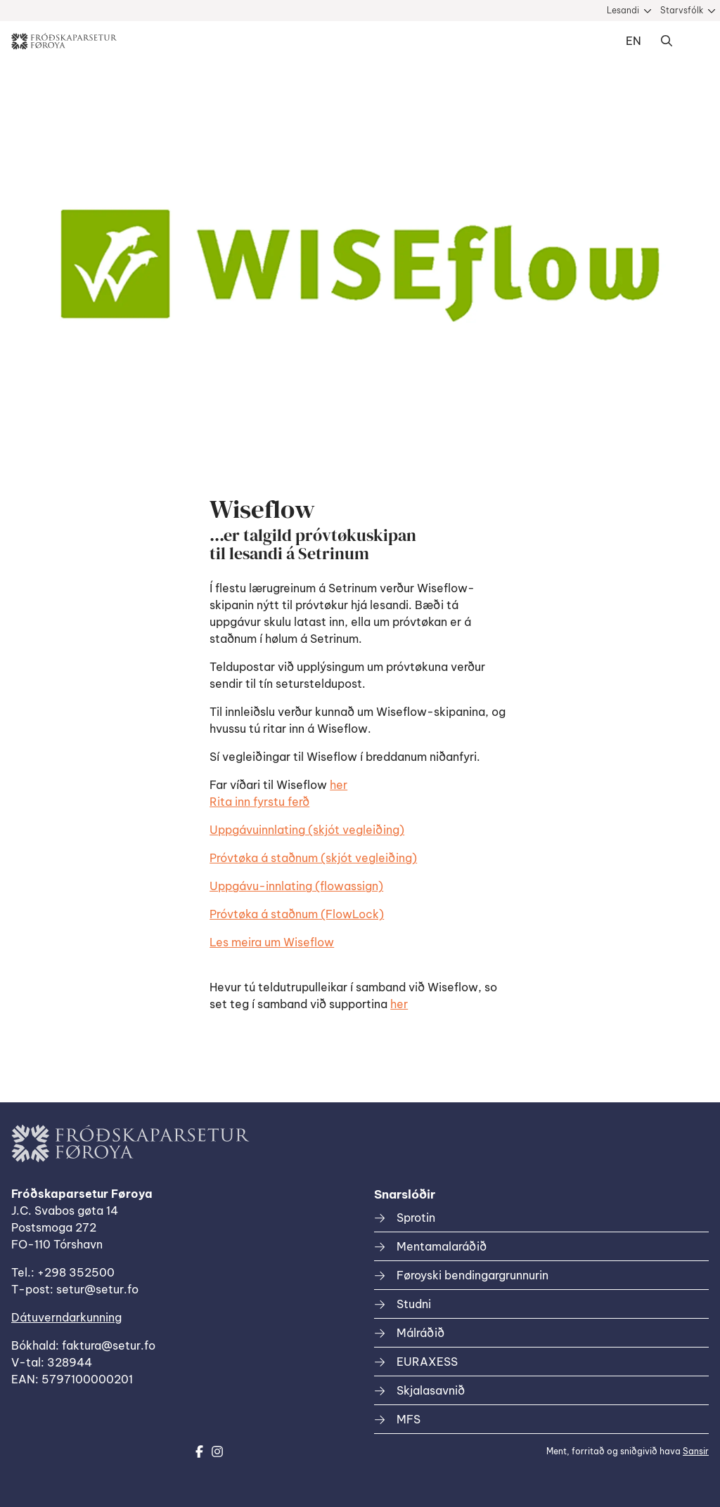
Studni (414, 1304)
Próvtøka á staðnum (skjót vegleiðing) (313, 858)
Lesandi (623, 10)
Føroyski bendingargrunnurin (472, 1275)
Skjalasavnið (431, 1390)
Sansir (696, 1451)
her (338, 785)
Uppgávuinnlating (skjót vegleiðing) (307, 830)
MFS (408, 1419)
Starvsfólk (681, 10)
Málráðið (420, 1333)
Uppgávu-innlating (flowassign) (296, 886)
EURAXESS (427, 1362)
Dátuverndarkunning (66, 1317)
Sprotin (416, 1218)
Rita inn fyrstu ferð (259, 802)
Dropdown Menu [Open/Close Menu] (695, 41)
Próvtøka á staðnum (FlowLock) (297, 914)
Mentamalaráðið (442, 1246)
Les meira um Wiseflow (272, 942)
